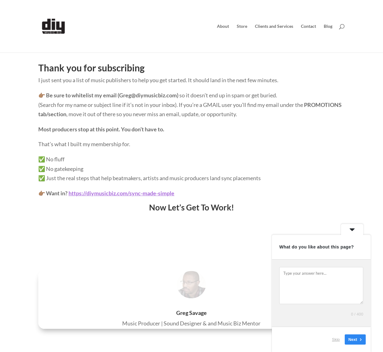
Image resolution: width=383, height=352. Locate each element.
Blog (328, 26)
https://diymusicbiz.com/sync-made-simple (121, 193)
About (223, 26)
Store (242, 26)
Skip (336, 339)
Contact (308, 26)
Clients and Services (274, 26)
